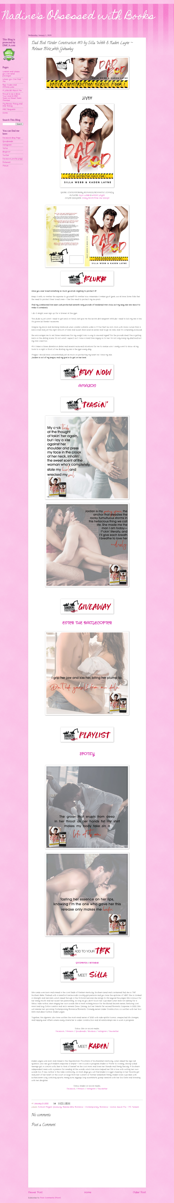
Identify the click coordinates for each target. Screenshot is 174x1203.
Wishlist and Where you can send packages (11, 73)
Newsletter (114, 1031)
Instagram (102, 1031)
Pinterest (6, 162)
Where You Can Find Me (12, 80)
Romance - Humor (108, 1107)
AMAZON (87, 386)
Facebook (60, 1031)
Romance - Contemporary (87, 1107)
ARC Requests (9, 109)
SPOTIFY (87, 754)
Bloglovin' (6, 152)
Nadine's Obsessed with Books (79, 17)
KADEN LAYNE (98, 195)
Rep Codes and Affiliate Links (10, 86)
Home (87, 1192)
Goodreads (81, 1031)
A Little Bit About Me (12, 90)
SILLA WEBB (84, 195)
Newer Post (35, 1192)
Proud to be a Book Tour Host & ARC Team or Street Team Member (12, 97)
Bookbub (92, 1031)
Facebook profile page (13, 159)
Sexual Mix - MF (124, 1107)
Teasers (135, 1107)
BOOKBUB (94, 963)
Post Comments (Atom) (50, 1198)
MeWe (5, 166)
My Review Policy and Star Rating (12, 105)
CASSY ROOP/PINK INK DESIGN (95, 198)
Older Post (139, 1192)
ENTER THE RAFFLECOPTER (87, 623)
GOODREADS (81, 963)
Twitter (6, 155)
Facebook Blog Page (11, 138)
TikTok (5, 148)
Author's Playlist (45, 1107)
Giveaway (57, 1107)
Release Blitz (68, 1107)
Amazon (69, 1031)
